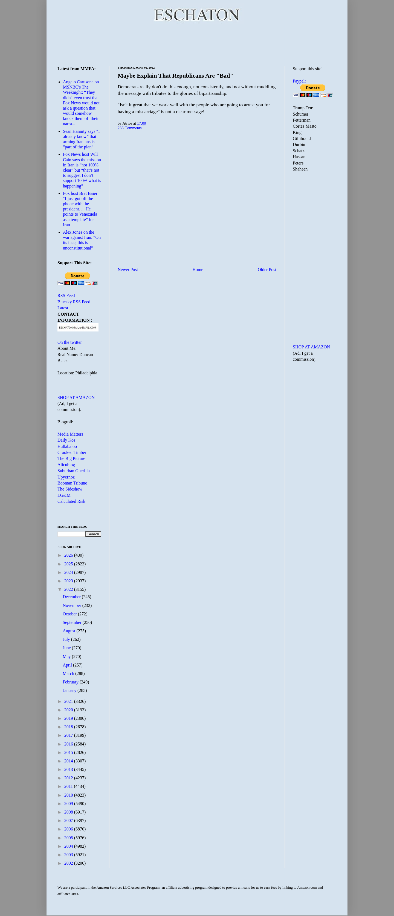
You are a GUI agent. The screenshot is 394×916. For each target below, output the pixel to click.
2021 (69, 701)
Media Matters (70, 434)
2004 (69, 846)
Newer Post (128, 269)
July (67, 639)
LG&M (64, 495)
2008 (69, 812)
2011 (69, 786)
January (70, 690)
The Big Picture (71, 458)
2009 (69, 803)
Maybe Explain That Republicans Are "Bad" (175, 75)
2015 (69, 752)
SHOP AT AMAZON (76, 397)
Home (198, 269)
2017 (69, 735)
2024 (69, 572)
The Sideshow (69, 489)
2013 (69, 769)
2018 (69, 726)
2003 (69, 854)
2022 (69, 589)
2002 (69, 863)
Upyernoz (66, 477)
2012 (69, 778)
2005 (69, 837)
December (72, 596)
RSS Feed (66, 295)
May (67, 656)
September (72, 622)
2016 (69, 744)
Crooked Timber (71, 452)
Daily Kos (66, 440)
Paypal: (299, 81)
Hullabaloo (67, 446)
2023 (69, 581)
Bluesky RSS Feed (73, 302)
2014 (69, 761)
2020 (69, 709)
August (69, 631)
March (69, 673)
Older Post (267, 269)
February (71, 682)
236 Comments (130, 128)
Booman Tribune (72, 483)
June (67, 647)
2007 (69, 820)
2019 (69, 718)
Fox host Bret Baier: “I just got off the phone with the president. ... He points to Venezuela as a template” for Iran (81, 209)
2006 (69, 829)
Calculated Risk (71, 501)
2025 (69, 564)
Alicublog (66, 464)
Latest (62, 308)
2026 (69, 555)
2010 (69, 795)
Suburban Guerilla (73, 470)
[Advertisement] (197, 43)
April (68, 665)
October (70, 614)
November (72, 605)
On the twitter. (70, 342)
